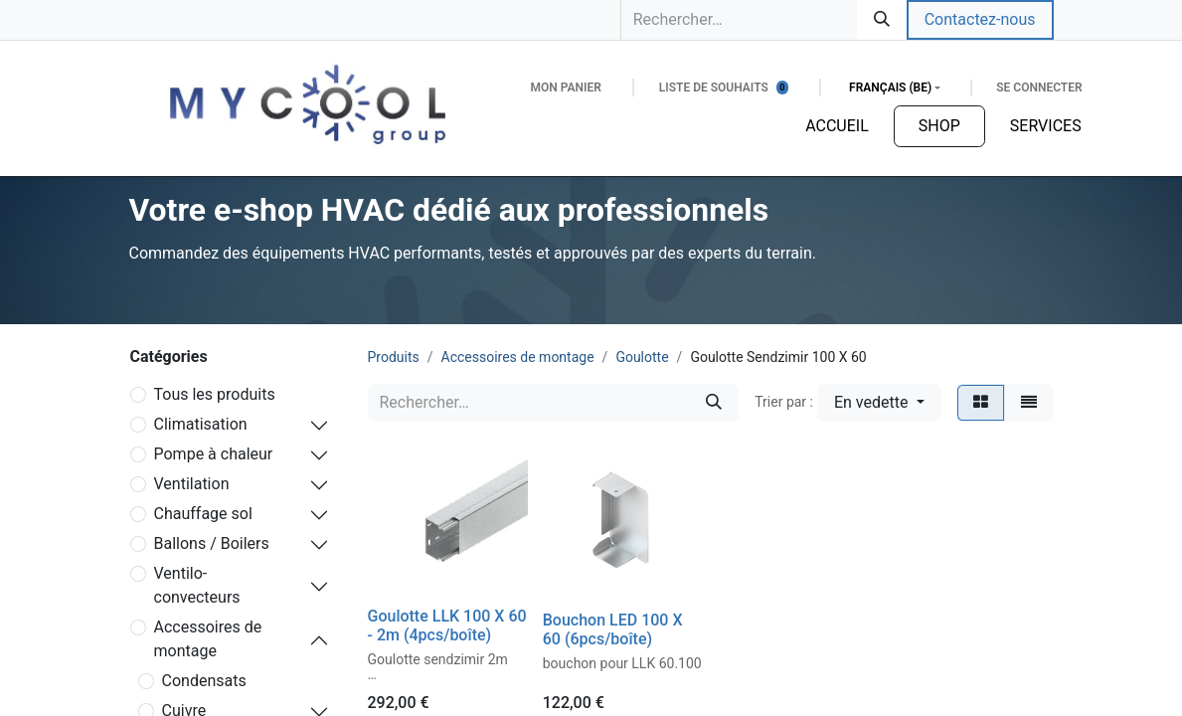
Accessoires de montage (208, 639)
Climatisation (201, 424)
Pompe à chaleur (213, 454)
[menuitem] (837, 126)
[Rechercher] (882, 20)
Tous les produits (214, 394)
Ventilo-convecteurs (197, 585)
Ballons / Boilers (211, 543)
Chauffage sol (203, 513)
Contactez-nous (980, 19)
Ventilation (192, 483)
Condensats (204, 680)
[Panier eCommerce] (565, 87)
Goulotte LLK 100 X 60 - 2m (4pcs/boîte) (447, 625)
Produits (394, 357)
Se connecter (1039, 87)
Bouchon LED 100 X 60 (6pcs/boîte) (613, 629)
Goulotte (641, 357)
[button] (879, 403)
